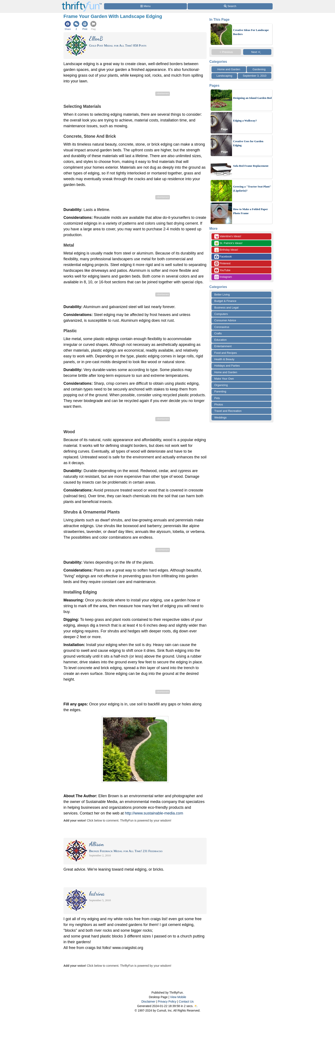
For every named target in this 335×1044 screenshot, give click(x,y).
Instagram (223, 277)
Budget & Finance (225, 301)
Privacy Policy (167, 1001)
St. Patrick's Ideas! (228, 243)
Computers (221, 314)
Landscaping (224, 75)
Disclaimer (148, 1001)
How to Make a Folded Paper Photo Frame (250, 211)
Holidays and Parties (227, 365)
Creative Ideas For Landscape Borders (251, 32)
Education (220, 339)
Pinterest (222, 263)
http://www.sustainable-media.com (154, 813)
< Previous (226, 52)
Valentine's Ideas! (227, 236)
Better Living (222, 294)
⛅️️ (196, 1006)
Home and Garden (228, 69)
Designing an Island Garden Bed (252, 97)
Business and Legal (226, 307)
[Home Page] (82, 2)
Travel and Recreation (227, 410)
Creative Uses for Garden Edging (248, 143)
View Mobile (178, 997)
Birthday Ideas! (226, 250)
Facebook (223, 256)
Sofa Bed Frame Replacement (250, 165)
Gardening (259, 69)
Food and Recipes (225, 352)
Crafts (218, 333)
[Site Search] (230, 6)
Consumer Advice (225, 320)
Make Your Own (224, 378)
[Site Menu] (145, 6)
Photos (218, 404)
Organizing (221, 385)
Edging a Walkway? (245, 120)
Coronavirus (221, 327)
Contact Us (186, 1001)
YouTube (222, 270)
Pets (217, 398)
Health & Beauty (224, 359)
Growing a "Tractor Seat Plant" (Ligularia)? (252, 188)
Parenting (220, 391)
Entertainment (223, 346)
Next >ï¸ (257, 52)
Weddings (220, 417)
